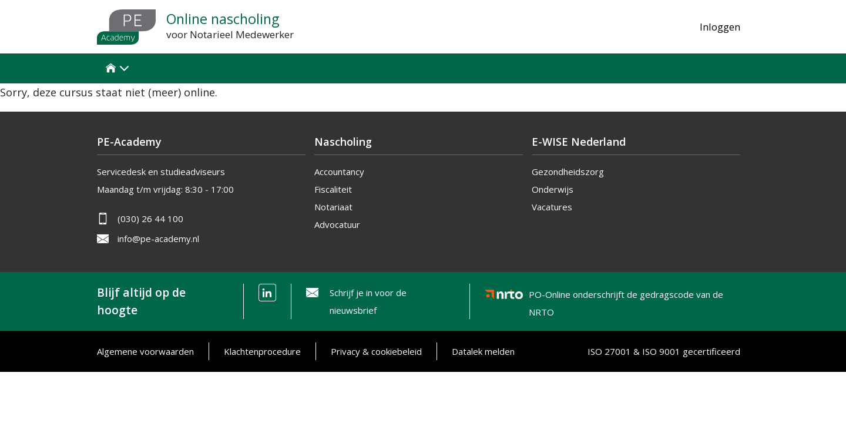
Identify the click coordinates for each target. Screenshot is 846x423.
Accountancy (339, 171)
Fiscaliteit (333, 189)
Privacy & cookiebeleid (376, 351)
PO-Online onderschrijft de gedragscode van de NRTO (626, 296)
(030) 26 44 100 (150, 218)
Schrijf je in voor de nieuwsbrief (368, 301)
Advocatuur (337, 224)
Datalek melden (483, 351)
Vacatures (552, 207)
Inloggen (720, 26)
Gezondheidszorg (568, 171)
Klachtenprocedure (262, 351)
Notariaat (333, 207)
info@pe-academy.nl (158, 238)
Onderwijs (552, 189)
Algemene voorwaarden (145, 351)
